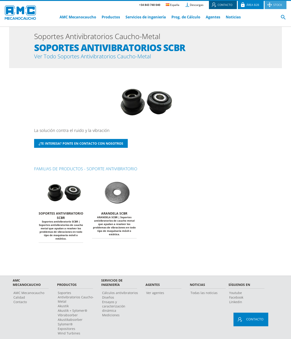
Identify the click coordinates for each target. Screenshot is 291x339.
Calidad (19, 300)
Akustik (63, 309)
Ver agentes (155, 295)
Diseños (108, 300)
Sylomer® (65, 327)
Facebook (236, 300)
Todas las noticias (204, 295)
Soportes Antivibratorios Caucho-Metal (76, 299)
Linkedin (235, 304)
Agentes (213, 17)
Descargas (196, 5)
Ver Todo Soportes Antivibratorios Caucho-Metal (113, 57)
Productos (111, 17)
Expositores (66, 331)
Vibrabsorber (68, 318)
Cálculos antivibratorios (120, 295)
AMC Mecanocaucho (78, 17)
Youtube (235, 295)
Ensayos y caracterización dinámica (113, 308)
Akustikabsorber (70, 322)
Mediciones (111, 318)
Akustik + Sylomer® (72, 313)
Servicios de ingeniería (145, 17)
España (172, 5)
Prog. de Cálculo (185, 17)
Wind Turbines (69, 336)
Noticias (233, 17)
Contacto (20, 304)
